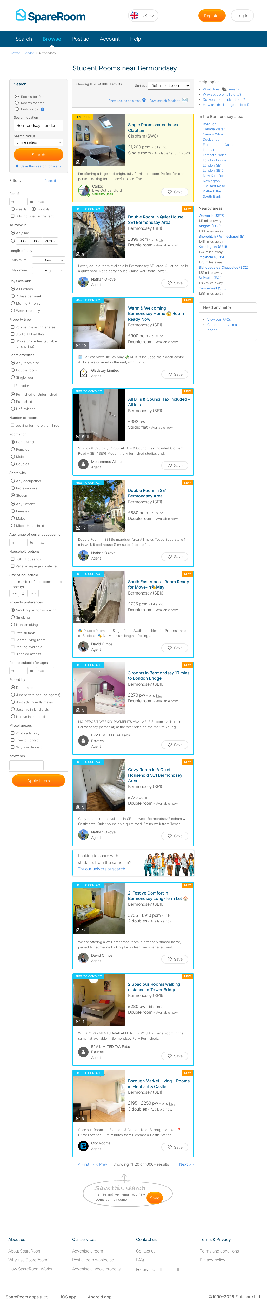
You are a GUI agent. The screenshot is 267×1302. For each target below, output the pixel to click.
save (154, 1197)
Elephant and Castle (218, 144)
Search (24, 39)
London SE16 (213, 170)
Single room (25, 377)
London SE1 (212, 165)
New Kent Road (215, 176)
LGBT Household (29, 559)
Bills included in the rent (35, 216)
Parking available (29, 647)
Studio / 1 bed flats (30, 334)
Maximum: (20, 270)
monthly (43, 209)
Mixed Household (30, 526)
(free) (28, 1296)
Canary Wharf (213, 134)
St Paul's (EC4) (211, 278)
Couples (22, 464)
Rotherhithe (212, 191)
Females (22, 449)
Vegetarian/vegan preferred (37, 566)
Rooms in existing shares (35, 327)
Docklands (211, 139)
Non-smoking (27, 625)
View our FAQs (219, 319)
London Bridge (214, 160)
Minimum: (19, 260)
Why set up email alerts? (222, 94)
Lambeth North (214, 155)
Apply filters (38, 780)
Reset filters (53, 180)
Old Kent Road (214, 186)
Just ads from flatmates (34, 702)
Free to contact (27, 740)
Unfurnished (26, 409)
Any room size (27, 363)
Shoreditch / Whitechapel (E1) (222, 236)
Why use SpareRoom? (28, 1259)
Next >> (186, 1164)
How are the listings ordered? (226, 105)
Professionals (26, 488)
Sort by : (162, 86)
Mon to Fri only (28, 303)
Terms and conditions (219, 1251)
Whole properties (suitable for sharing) (36, 343)
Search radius (25, 136)
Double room (26, 370)
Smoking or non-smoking (36, 610)
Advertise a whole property (96, 1268)
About (25, 1251)
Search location (26, 117)
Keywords (17, 757)
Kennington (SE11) (213, 247)
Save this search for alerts (38, 166)
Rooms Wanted (32, 103)
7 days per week (29, 296)
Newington (211, 181)
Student (22, 495)
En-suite (22, 386)
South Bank (212, 196)
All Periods (24, 289)
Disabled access (28, 654)
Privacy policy (212, 1259)
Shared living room (30, 640)
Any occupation (28, 481)
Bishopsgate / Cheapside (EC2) (223, 267)
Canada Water (214, 129)
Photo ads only (27, 733)
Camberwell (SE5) (213, 288)
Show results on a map (128, 101)
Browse (52, 39)
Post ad (80, 39)
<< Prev (100, 1164)
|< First (83, 1164)
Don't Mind (25, 442)
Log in (242, 15)
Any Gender (25, 504)
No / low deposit (29, 747)
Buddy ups (32, 109)
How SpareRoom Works (30, 1268)
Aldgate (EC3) (210, 226)
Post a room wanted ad (93, 1259)
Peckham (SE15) (211, 257)
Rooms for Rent (32, 97)
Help (135, 39)
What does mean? (221, 89)
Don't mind (25, 687)
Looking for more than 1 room (38, 425)
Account (110, 39)
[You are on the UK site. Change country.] (143, 15)
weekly (21, 209)
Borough (210, 124)
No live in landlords (31, 716)
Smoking (23, 617)
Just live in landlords (32, 709)
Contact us (146, 1251)
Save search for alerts (169, 101)
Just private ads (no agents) (38, 695)
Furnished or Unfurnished (36, 394)
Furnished (24, 401)
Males (20, 457)
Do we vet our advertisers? (224, 99)
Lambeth (209, 150)
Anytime (22, 233)
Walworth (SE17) (211, 215)
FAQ (140, 1259)
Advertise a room (87, 1251)
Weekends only (28, 311)
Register (212, 15)
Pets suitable (26, 633)
